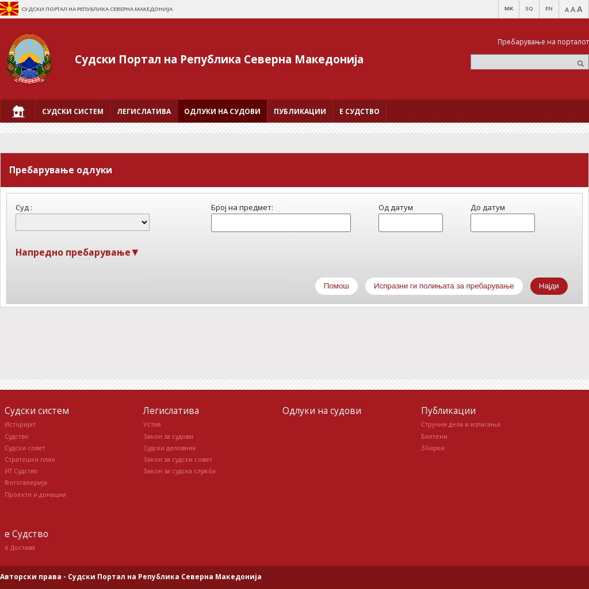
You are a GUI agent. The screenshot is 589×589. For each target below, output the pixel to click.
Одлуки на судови (321, 410)
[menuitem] (18, 111)
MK (508, 8)
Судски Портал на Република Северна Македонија (219, 59)
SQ (529, 8)
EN (549, 8)
